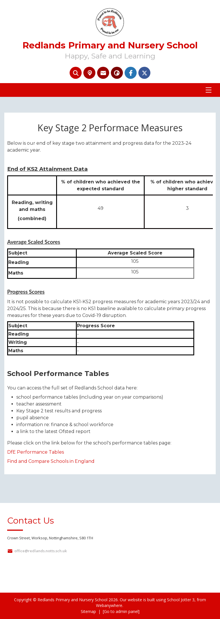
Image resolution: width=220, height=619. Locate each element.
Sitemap (88, 611)
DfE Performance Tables (35, 452)
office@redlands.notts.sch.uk (40, 550)
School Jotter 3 (181, 599)
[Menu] (208, 90)
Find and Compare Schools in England (51, 461)
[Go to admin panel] (121, 611)
